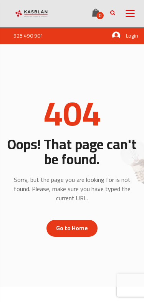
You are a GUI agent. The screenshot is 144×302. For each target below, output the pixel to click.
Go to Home (72, 228)
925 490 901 (28, 36)
